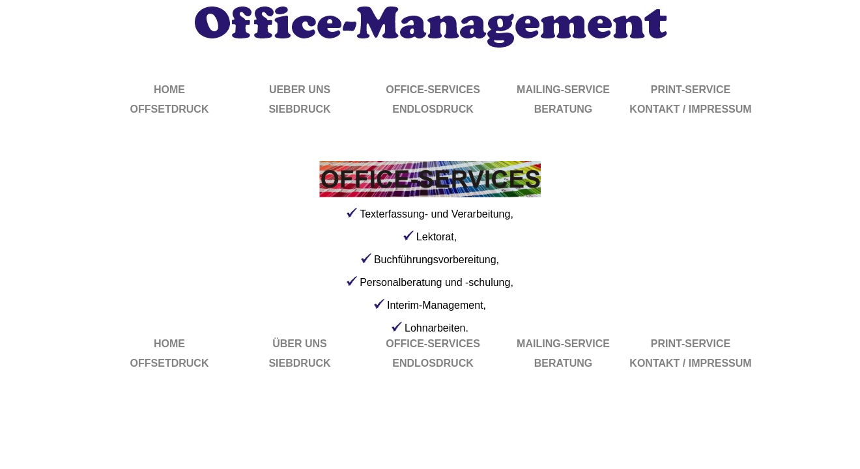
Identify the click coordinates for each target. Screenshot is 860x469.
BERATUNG (563, 109)
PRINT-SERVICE (690, 89)
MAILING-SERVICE (563, 89)
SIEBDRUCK (299, 109)
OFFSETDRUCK (169, 109)
